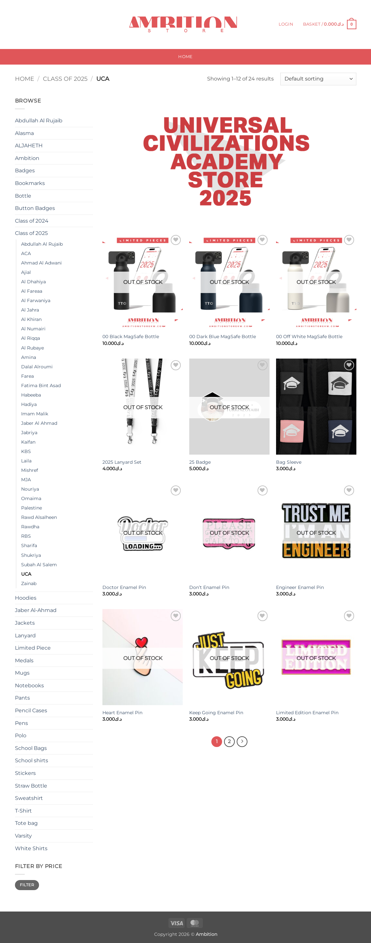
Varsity (23, 836)
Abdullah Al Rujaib (38, 120)
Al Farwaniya (35, 300)
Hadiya (29, 404)
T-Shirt (23, 811)
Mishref (29, 470)
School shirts (31, 760)
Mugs (22, 673)
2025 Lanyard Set (121, 462)
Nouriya (30, 489)
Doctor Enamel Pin (124, 587)
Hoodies (25, 598)
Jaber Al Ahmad (39, 423)
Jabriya (29, 432)
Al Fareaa (31, 291)
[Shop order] (318, 79)
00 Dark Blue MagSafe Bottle (222, 336)
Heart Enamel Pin (122, 713)
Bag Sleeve (288, 462)
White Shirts (31, 848)
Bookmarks (30, 183)
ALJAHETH (29, 145)
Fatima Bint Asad (41, 385)
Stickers (25, 773)
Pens (21, 723)
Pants (22, 698)
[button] (286, 24)
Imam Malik (34, 414)
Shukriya (31, 555)
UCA (26, 574)
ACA (26, 253)
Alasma (24, 133)
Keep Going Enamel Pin (216, 713)
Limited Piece (33, 648)
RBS (26, 536)
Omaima (31, 498)
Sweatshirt (29, 798)
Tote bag (26, 823)
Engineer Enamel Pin (300, 587)
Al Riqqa (30, 338)
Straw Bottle (31, 786)
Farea (27, 376)
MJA (26, 480)
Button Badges (35, 208)
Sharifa (29, 545)
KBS (26, 451)
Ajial (26, 272)
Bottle (23, 196)
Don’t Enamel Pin (209, 587)
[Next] (242, 741)
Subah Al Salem (39, 565)
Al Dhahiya (33, 282)
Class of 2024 (31, 221)
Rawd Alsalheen (39, 517)
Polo (20, 735)
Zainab (28, 583)
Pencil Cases (31, 710)
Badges (25, 170)
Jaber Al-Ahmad (36, 610)
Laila (26, 461)
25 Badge (200, 462)
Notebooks (29, 685)
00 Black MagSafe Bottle (130, 336)
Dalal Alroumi (37, 367)
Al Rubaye (32, 348)
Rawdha (30, 527)
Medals (24, 660)
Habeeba (31, 395)
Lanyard (25, 635)
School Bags (31, 748)
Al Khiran (31, 319)
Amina (28, 357)
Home (185, 56)
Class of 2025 (65, 78)
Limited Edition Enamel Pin (307, 713)
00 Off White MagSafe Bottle (309, 336)
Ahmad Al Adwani (41, 263)
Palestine (31, 508)
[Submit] (67, 24)
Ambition (27, 158)
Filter (27, 884)
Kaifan (28, 442)
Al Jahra (30, 310)
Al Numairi (33, 329)
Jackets (25, 623)
